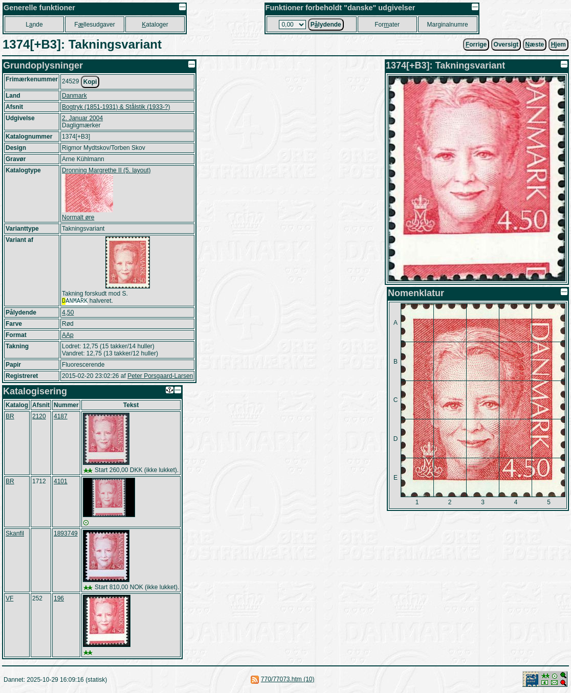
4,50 (68, 313)
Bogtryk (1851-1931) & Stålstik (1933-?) (116, 106)
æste (534, 44)
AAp (68, 336)
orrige (476, 44)
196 (59, 599)
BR (10, 417)
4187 (61, 417)
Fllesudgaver (94, 24)
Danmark (74, 95)
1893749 (66, 534)
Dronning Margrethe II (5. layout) (106, 170)
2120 (39, 417)
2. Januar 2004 (82, 118)
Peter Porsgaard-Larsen (160, 377)
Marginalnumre (447, 24)
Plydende (326, 24)
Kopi (90, 81)
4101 (61, 482)
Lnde (34, 24)
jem (558, 44)
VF (9, 599)
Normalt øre (78, 217)
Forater (387, 24)
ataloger (155, 24)
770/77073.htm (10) (288, 680)
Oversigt (506, 44)
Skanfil (15, 534)
